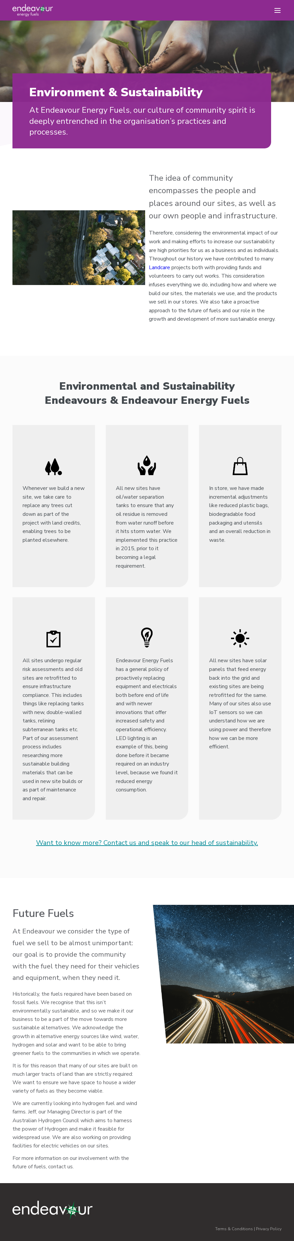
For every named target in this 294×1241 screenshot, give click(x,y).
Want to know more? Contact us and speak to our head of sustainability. (147, 842)
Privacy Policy (269, 1229)
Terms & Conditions (234, 1229)
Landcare (159, 267)
